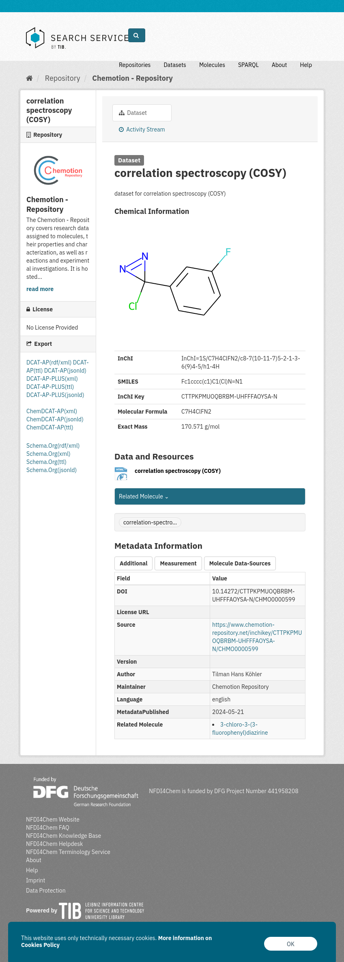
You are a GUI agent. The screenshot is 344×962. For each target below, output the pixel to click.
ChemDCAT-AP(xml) (51, 411)
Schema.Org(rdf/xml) (53, 445)
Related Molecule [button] (144, 496)
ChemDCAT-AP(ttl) (49, 427)
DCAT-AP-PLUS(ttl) (50, 386)
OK (291, 944)
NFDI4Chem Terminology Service (68, 852)
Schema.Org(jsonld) (51, 470)
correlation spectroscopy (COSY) (178, 471)
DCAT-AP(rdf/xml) (49, 362)
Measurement (178, 563)
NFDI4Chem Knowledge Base (63, 835)
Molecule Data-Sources (240, 563)
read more (40, 289)
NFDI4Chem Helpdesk (54, 844)
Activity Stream (142, 129)
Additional (133, 563)
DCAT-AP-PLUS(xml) (52, 378)
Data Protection (46, 890)
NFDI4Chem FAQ (47, 827)
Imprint (35, 880)
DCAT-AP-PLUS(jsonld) (55, 395)
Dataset (133, 112)
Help (306, 65)
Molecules (212, 65)
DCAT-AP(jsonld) (65, 370)
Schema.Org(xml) (48, 453)
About (279, 65)
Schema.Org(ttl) (46, 462)
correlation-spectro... (150, 522)
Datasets (174, 65)
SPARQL (248, 65)
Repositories (135, 65)
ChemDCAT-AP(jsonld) (55, 419)
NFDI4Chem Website (53, 819)
